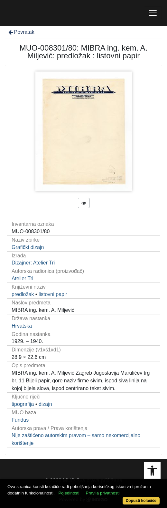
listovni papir (53, 294)
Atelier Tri (22, 278)
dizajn (45, 404)
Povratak (20, 32)
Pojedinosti (68, 493)
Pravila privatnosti (102, 493)
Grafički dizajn (28, 247)
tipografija (23, 404)
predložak (23, 294)
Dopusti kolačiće (141, 500)
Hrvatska (22, 326)
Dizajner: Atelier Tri (33, 262)
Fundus (20, 420)
